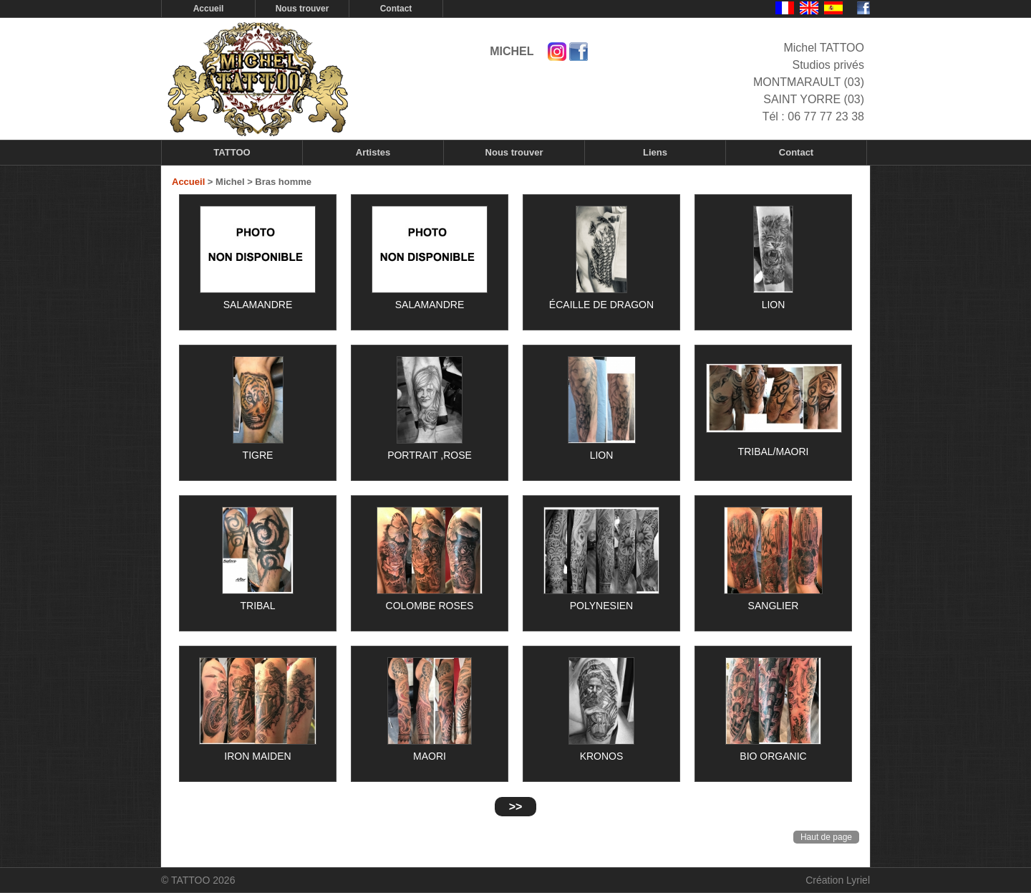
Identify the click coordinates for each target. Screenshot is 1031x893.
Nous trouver (302, 9)
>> (516, 807)
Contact (396, 9)
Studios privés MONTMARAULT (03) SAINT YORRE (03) (808, 82)
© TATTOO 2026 (198, 880)
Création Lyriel (837, 880)
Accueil (208, 9)
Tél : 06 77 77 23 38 (813, 116)
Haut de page (826, 837)
